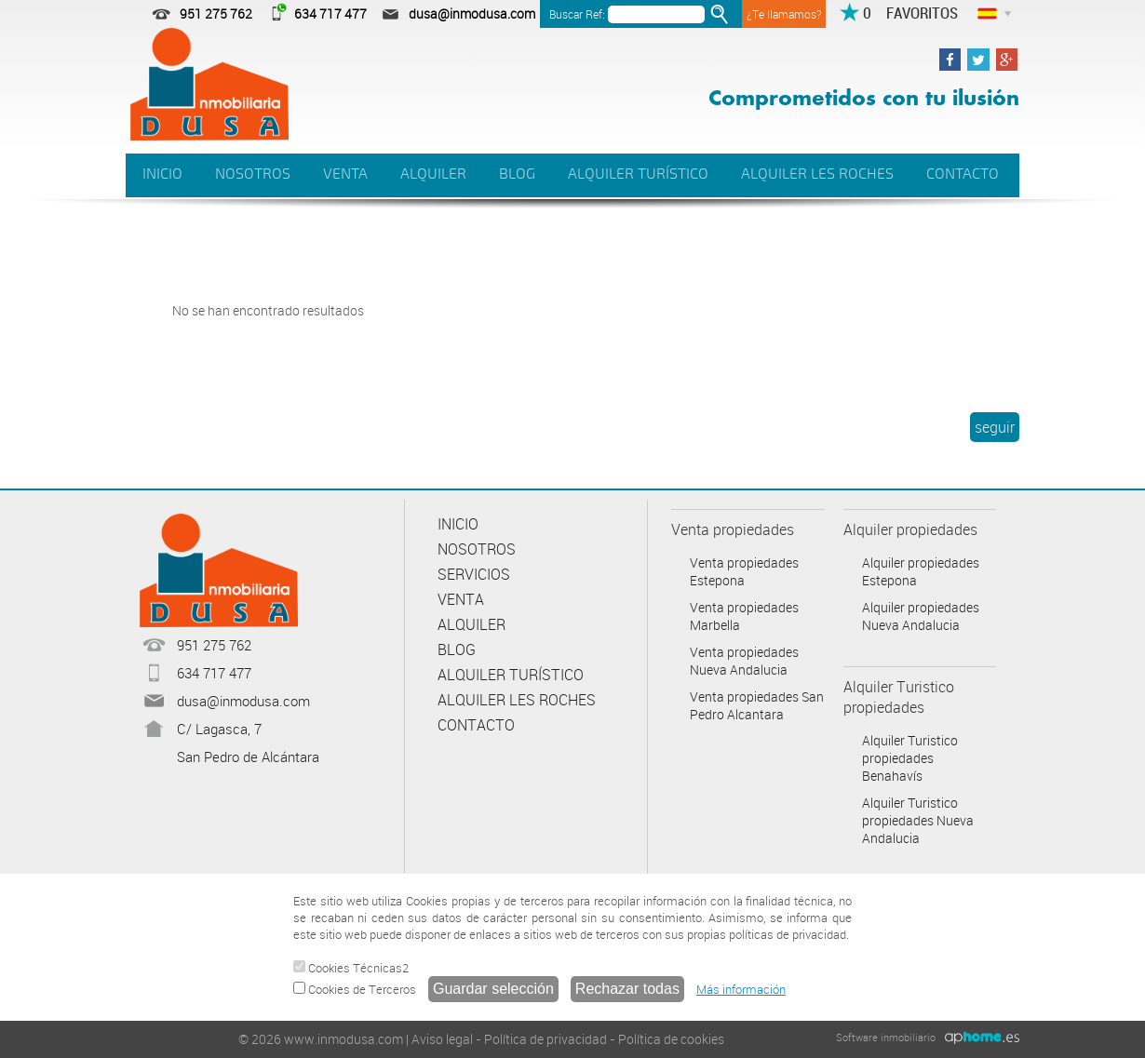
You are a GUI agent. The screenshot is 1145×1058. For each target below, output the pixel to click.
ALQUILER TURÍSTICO (638, 174)
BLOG (517, 174)
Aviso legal (442, 1039)
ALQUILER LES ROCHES (817, 174)
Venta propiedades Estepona (744, 571)
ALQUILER (433, 174)
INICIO (162, 174)
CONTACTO (962, 174)
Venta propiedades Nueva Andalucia (744, 660)
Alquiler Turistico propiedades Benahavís (910, 757)
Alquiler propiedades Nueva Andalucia (920, 616)
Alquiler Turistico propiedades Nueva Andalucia (918, 820)
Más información (741, 989)
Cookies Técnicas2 (351, 967)
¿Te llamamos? (784, 14)
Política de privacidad (545, 1039)
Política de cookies (671, 1039)
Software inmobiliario (886, 1037)
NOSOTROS (252, 174)
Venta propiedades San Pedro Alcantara (757, 705)
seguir (995, 427)
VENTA (345, 174)
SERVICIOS (474, 574)
